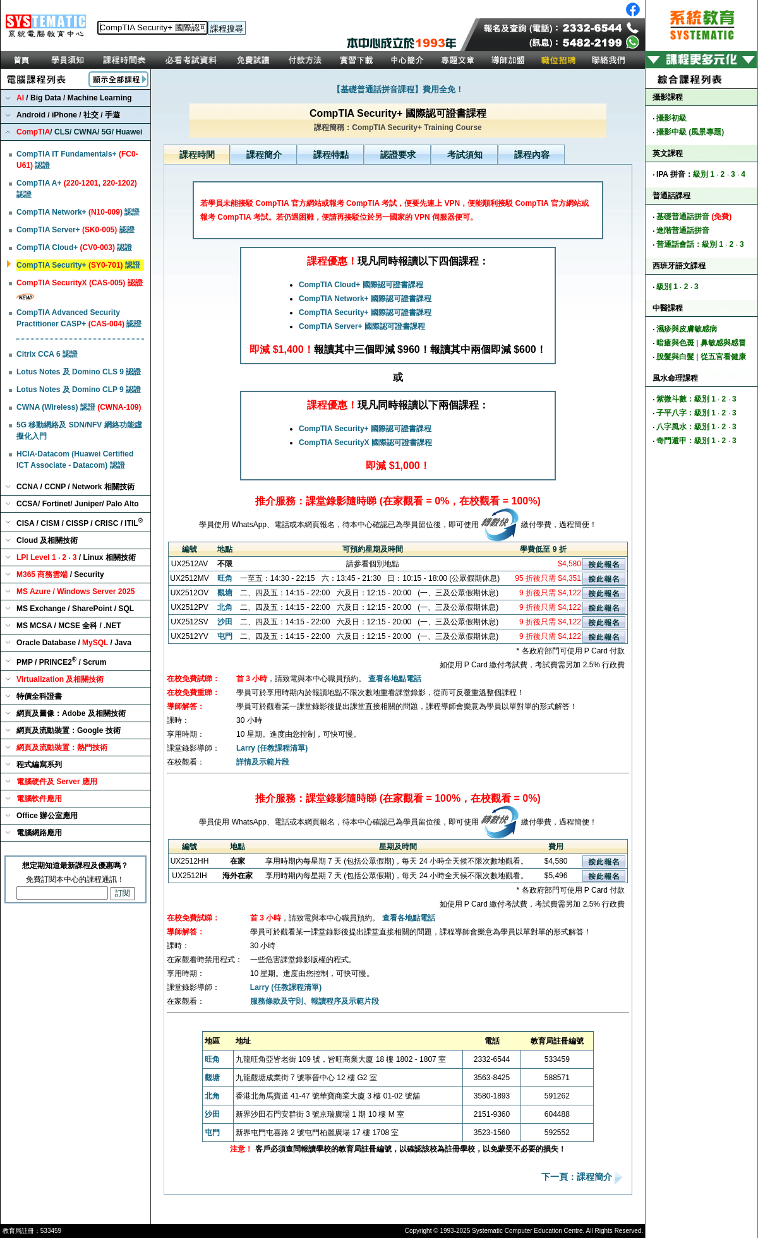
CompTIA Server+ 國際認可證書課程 (362, 326)
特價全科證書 (39, 696)
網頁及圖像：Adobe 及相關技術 (71, 713)
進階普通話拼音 (682, 230)
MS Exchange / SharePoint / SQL (75, 608)
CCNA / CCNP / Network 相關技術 (75, 486)
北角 (224, 607)
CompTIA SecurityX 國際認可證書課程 (365, 442)
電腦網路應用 (39, 832)
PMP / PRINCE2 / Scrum (61, 661)
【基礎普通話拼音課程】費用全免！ (398, 89)
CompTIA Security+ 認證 (78, 265)
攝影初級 (671, 118)
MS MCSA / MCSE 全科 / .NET (68, 625)
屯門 (224, 636)
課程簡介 (264, 155)
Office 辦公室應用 (47, 815)
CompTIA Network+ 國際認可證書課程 (365, 298)
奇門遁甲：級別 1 (686, 440)
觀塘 (224, 592)
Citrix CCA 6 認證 (47, 354)
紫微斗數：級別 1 (686, 399)
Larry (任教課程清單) (272, 748)
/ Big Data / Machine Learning (74, 97)
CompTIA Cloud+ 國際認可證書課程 (361, 284)
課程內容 (532, 155)
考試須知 (465, 155)
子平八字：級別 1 (686, 412)
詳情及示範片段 (262, 762)
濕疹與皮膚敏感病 (686, 328)
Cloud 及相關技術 (47, 540)
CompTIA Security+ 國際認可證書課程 (365, 312)
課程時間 (197, 155)
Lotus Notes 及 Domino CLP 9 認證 (78, 389)
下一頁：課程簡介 (578, 1177)
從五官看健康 (723, 356)
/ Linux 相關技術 (76, 557)
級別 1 (703, 174)
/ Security (60, 574)
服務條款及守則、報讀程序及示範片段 (314, 1001)
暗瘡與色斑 (675, 342)
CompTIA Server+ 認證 (75, 229)
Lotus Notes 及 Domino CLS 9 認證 (78, 371)
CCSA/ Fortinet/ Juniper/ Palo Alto (77, 503)
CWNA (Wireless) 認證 (78, 407)
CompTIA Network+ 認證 (78, 212)
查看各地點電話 (394, 678)
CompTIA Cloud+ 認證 (74, 247)
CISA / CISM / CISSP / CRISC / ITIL (79, 522)
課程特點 (331, 155)
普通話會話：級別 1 (689, 244)
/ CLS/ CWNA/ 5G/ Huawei (79, 132)
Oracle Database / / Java (73, 642)
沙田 (224, 621)
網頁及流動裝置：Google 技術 (68, 730)
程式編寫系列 (39, 764)
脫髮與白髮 (675, 356)
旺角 (224, 578)
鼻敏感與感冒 (723, 342)
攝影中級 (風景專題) (690, 132)
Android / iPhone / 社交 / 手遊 (68, 114)
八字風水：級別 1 (686, 426)
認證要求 (398, 155)
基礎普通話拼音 (693, 216)
